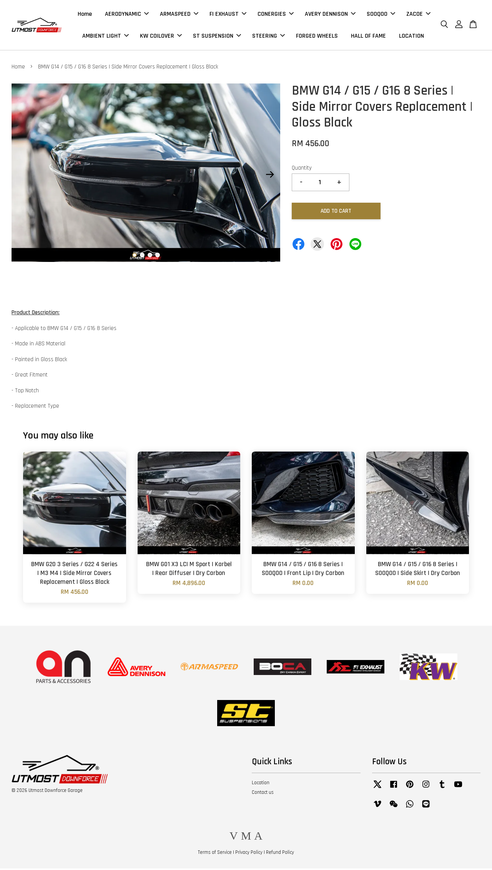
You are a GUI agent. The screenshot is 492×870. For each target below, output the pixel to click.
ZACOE (418, 15)
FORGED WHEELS (317, 37)
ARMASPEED (179, 15)
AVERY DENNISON (330, 15)
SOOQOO (381, 15)
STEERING (268, 37)
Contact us (263, 794)
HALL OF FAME (368, 37)
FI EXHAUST (227, 15)
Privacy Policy (249, 854)
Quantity (302, 169)
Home (85, 15)
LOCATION (411, 37)
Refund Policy (280, 854)
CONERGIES (276, 15)
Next (269, 176)
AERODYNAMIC (127, 15)
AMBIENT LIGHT (105, 37)
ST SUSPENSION (217, 37)
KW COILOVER (161, 37)
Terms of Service (215, 854)
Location (260, 785)
